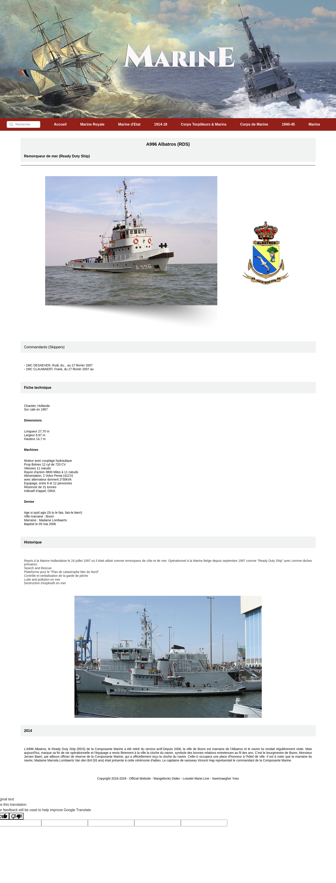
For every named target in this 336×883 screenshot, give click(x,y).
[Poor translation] (16, 816)
